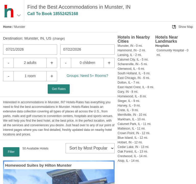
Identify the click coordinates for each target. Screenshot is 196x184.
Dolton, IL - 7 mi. (129, 82)
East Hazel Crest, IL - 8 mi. (136, 87)
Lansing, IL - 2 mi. (130, 55)
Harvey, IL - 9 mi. (129, 105)
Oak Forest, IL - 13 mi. (133, 151)
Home (7, 27)
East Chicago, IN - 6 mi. (134, 78)
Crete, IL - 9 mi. (128, 110)
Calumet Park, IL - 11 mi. (134, 124)
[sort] (90, 148)
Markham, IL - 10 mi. (132, 119)
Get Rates (59, 89)
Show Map (185, 27)
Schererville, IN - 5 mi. (133, 64)
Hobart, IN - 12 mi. (130, 142)
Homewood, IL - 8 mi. (132, 96)
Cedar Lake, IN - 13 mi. (133, 147)
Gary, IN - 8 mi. (128, 92)
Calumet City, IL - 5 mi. (133, 59)
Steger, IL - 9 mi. (129, 101)
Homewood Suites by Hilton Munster (38, 165)
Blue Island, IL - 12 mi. (133, 138)
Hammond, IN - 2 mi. (132, 50)
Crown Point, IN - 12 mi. (134, 133)
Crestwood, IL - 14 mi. (133, 156)
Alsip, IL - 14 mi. (129, 161)
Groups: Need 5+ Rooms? (87, 76)
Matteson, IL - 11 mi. (131, 128)
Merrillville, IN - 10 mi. (132, 115)
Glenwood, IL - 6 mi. (131, 69)
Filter (11, 152)
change (59, 38)
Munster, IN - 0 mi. (130, 46)
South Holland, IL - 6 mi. (134, 73)
